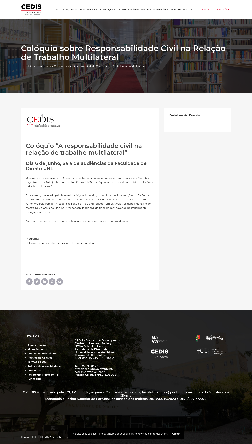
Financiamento (37, 349)
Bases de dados (181, 9)
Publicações (108, 9)
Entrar (206, 9)
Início (29, 66)
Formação (161, 9)
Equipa (71, 9)
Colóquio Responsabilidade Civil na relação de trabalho (60, 242)
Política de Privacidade (42, 353)
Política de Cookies (40, 357)
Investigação (88, 9)
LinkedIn (34, 378)
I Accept (175, 433)
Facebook (49, 374)
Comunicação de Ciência (135, 9)
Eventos (43, 66)
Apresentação (37, 345)
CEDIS (59, 9)
